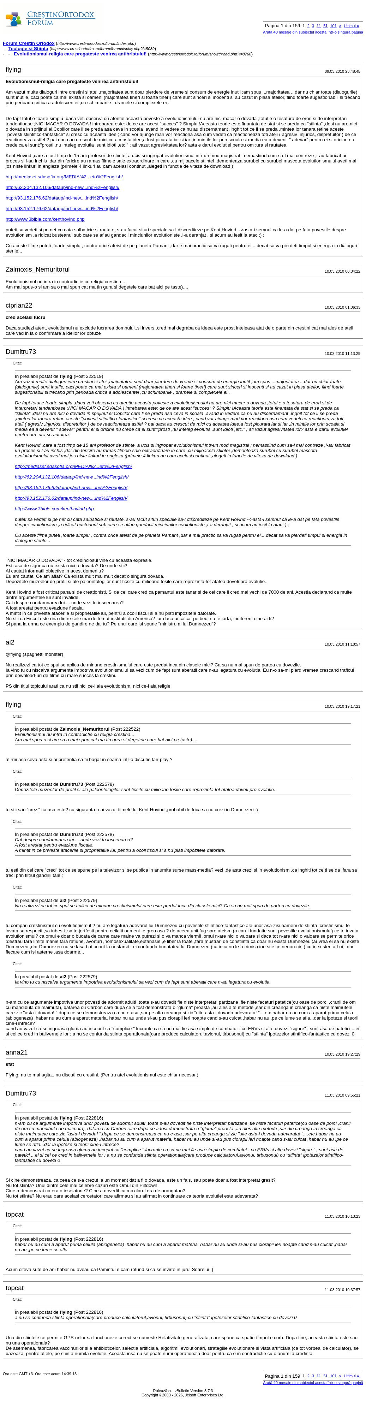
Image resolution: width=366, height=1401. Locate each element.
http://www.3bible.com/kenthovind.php (45, 219)
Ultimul (351, 26)
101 (333, 26)
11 (319, 26)
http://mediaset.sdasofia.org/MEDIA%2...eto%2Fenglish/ (64, 176)
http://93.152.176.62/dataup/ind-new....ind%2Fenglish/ (62, 198)
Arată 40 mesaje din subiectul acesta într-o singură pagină (313, 32)
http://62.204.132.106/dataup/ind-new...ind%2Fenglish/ (62, 187)
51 (325, 26)
